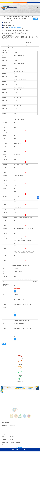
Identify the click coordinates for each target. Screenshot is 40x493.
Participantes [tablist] (29, 45)
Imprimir (35, 18)
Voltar (3, 343)
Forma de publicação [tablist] (10, 42)
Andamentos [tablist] (10, 47)
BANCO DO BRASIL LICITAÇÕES (15, 27)
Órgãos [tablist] (10, 45)
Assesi (15, 449)
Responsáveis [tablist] (29, 42)
